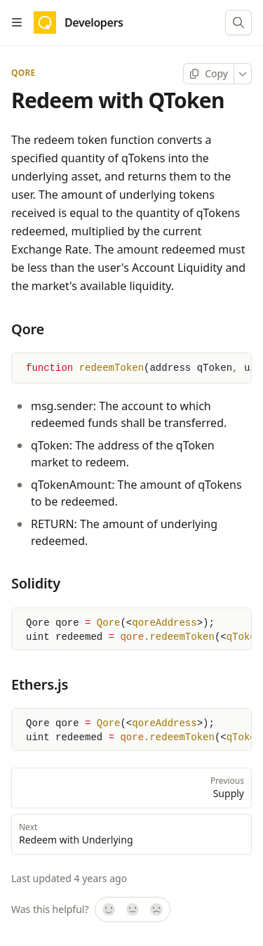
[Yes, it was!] (108, 911)
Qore (23, 73)
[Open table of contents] (17, 22)
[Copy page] (208, 73)
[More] (243, 73)
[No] (157, 911)
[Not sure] (132, 911)
